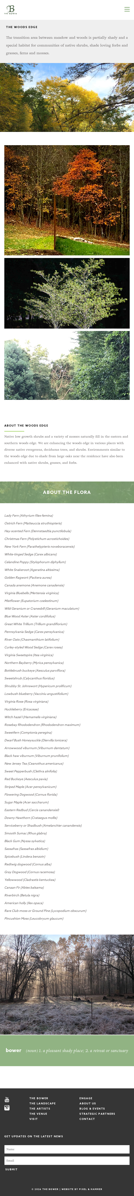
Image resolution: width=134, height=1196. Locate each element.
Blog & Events (92, 1108)
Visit (33, 1119)
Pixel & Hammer (90, 1189)
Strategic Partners (97, 1113)
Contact (87, 1119)
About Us (87, 1103)
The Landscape (42, 1103)
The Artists (39, 1108)
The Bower (38, 1098)
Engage (85, 1098)
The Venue (38, 1113)
